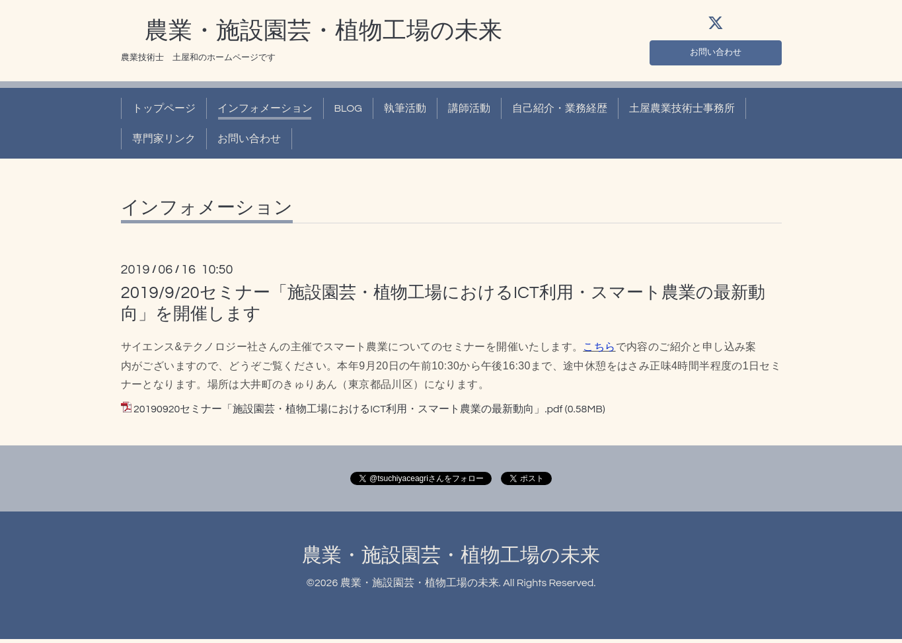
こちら (599, 350)
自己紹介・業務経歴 (559, 112)
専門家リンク (164, 142)
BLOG (348, 112)
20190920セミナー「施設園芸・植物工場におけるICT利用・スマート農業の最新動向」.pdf (347, 413)
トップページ (164, 112)
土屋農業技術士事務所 (682, 112)
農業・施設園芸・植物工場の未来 (311, 35)
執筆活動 (405, 112)
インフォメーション (265, 112)
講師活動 (469, 112)
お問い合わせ (715, 54)
